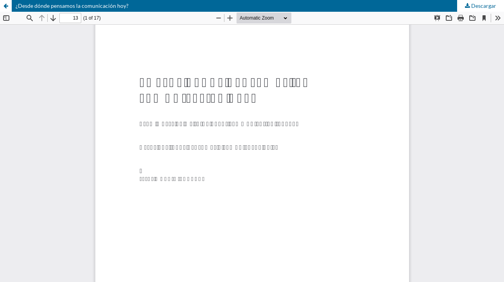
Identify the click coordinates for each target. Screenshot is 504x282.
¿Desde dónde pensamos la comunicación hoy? (72, 5)
